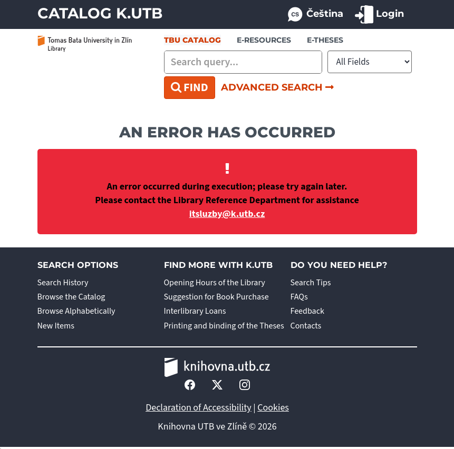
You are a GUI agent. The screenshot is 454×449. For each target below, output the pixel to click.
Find (189, 87)
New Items (55, 326)
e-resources (264, 40)
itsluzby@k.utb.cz (227, 214)
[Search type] (369, 62)
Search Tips (311, 282)
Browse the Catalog (71, 297)
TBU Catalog (192, 40)
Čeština (314, 14)
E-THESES (325, 40)
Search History (63, 282)
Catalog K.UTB (99, 13)
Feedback (307, 311)
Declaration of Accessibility (199, 407)
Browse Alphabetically (76, 311)
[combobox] (243, 62)
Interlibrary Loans (195, 311)
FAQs (299, 297)
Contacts (306, 326)
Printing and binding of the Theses (224, 326)
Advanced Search (277, 87)
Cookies (273, 407)
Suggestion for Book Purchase (216, 297)
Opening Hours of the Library (214, 282)
